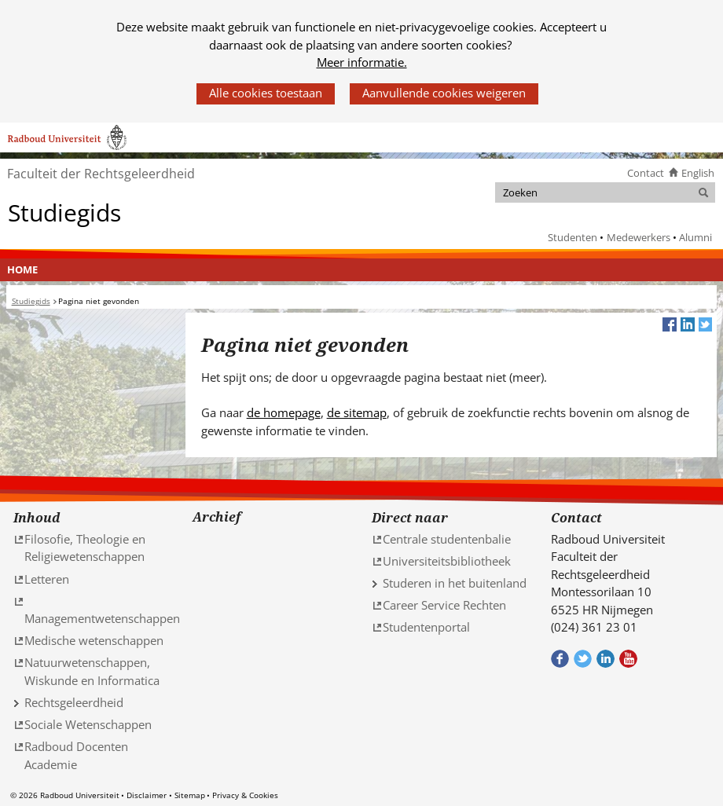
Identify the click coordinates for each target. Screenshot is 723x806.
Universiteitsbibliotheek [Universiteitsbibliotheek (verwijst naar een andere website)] (447, 561)
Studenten (572, 237)
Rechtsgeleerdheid (73, 702)
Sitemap (189, 795)
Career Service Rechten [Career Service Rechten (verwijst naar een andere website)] (444, 605)
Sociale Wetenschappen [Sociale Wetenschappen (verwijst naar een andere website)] (88, 724)
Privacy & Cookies (245, 795)
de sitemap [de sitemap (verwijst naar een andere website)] (357, 412)
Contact (645, 173)
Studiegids (64, 211)
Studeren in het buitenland (455, 583)
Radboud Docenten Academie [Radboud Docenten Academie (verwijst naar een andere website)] (76, 755)
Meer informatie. (362, 62)
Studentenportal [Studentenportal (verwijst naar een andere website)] (426, 627)
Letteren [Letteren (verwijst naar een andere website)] (46, 579)
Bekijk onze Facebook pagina (560, 659)
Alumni (695, 237)
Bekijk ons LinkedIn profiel (605, 659)
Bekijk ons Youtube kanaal (628, 659)
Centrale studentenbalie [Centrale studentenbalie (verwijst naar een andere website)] (447, 539)
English (697, 173)
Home (22, 269)
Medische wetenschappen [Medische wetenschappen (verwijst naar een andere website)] (93, 640)
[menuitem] (23, 270)
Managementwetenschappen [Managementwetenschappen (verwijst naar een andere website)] (102, 618)
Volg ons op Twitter (583, 659)
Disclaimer (147, 795)
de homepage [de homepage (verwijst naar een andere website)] (284, 412)
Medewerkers (638, 237)
